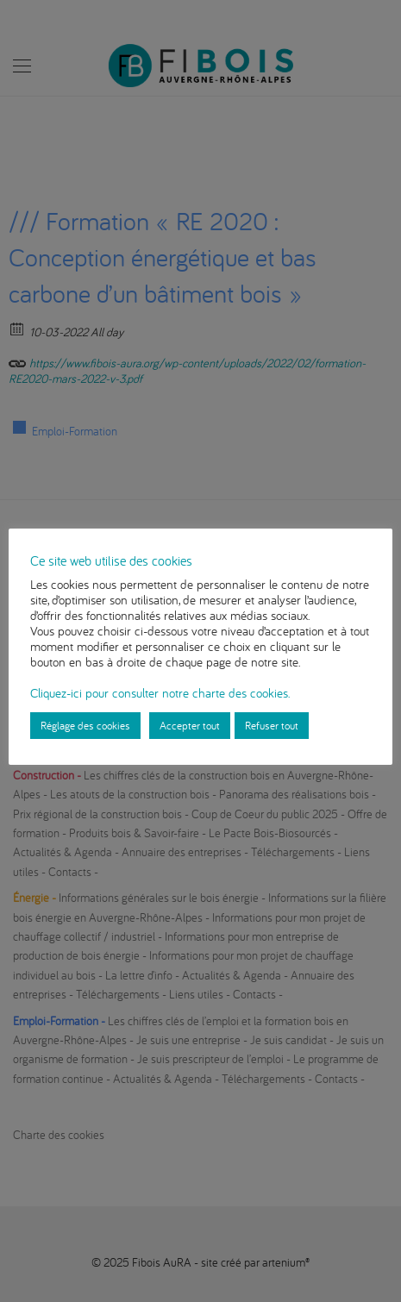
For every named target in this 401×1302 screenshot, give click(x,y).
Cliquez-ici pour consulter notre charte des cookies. (160, 693)
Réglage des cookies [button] (85, 725)
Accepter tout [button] (190, 725)
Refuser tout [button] (271, 725)
